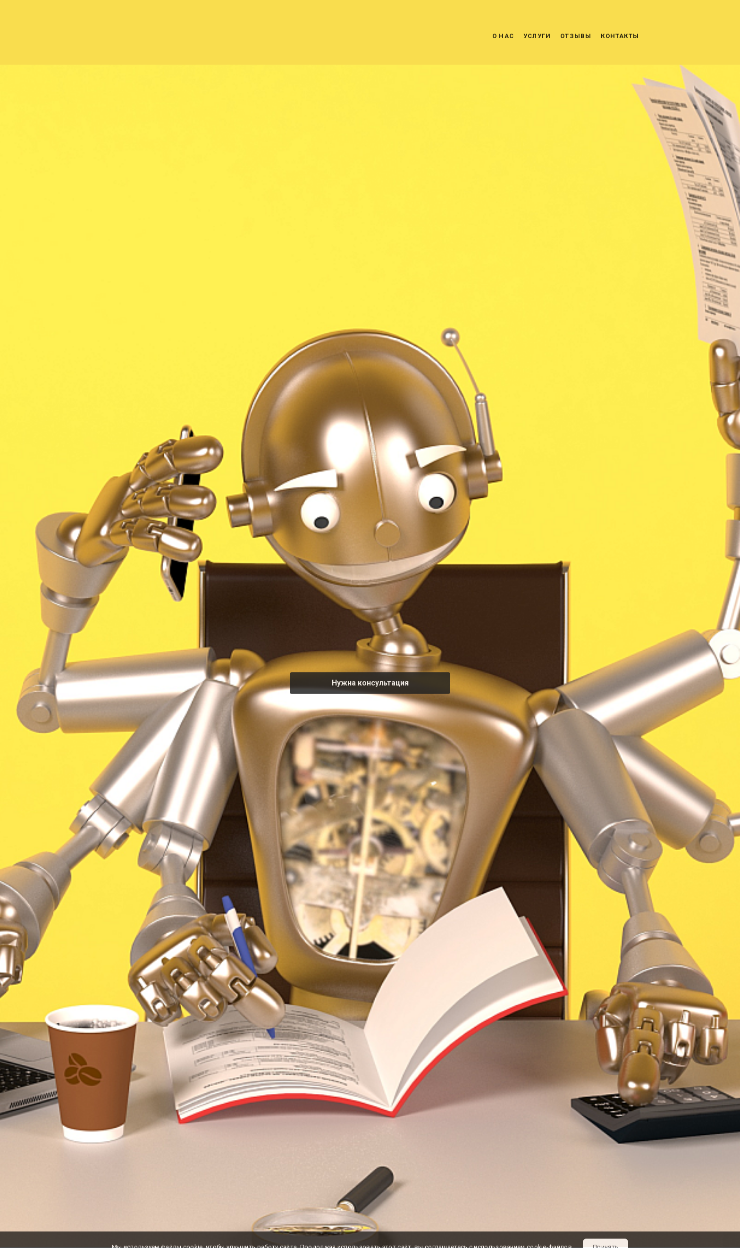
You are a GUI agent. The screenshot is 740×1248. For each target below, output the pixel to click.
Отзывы (575, 37)
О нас (503, 37)
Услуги (537, 37)
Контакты (620, 37)
